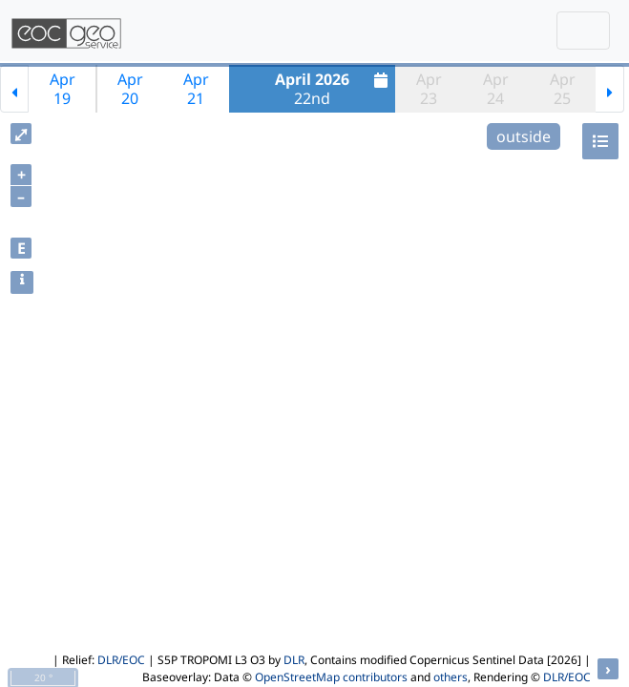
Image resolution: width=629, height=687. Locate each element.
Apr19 (62, 89)
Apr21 (196, 89)
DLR (293, 660)
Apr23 (429, 89)
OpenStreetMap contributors (331, 677)
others (450, 677)
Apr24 (496, 89)
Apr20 (130, 89)
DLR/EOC (121, 660)
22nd (333, 89)
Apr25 (563, 89)
